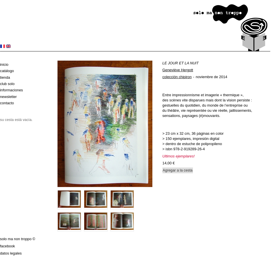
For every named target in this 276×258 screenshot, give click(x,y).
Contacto (7, 103)
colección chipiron (177, 77)
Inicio (4, 64)
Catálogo (7, 71)
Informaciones (11, 90)
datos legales (11, 253)
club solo (7, 84)
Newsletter (8, 97)
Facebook (7, 246)
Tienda (5, 77)
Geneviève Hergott (177, 70)
